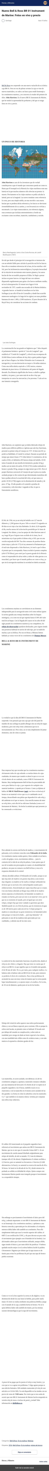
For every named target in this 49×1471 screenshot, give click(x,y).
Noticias (30, 1441)
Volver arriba (43, 1461)
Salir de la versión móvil (24, 1468)
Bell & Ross (6, 85)
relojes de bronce (36, 1445)
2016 (10, 1445)
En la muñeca (22, 1441)
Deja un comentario (24, 1452)
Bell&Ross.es (17, 1403)
